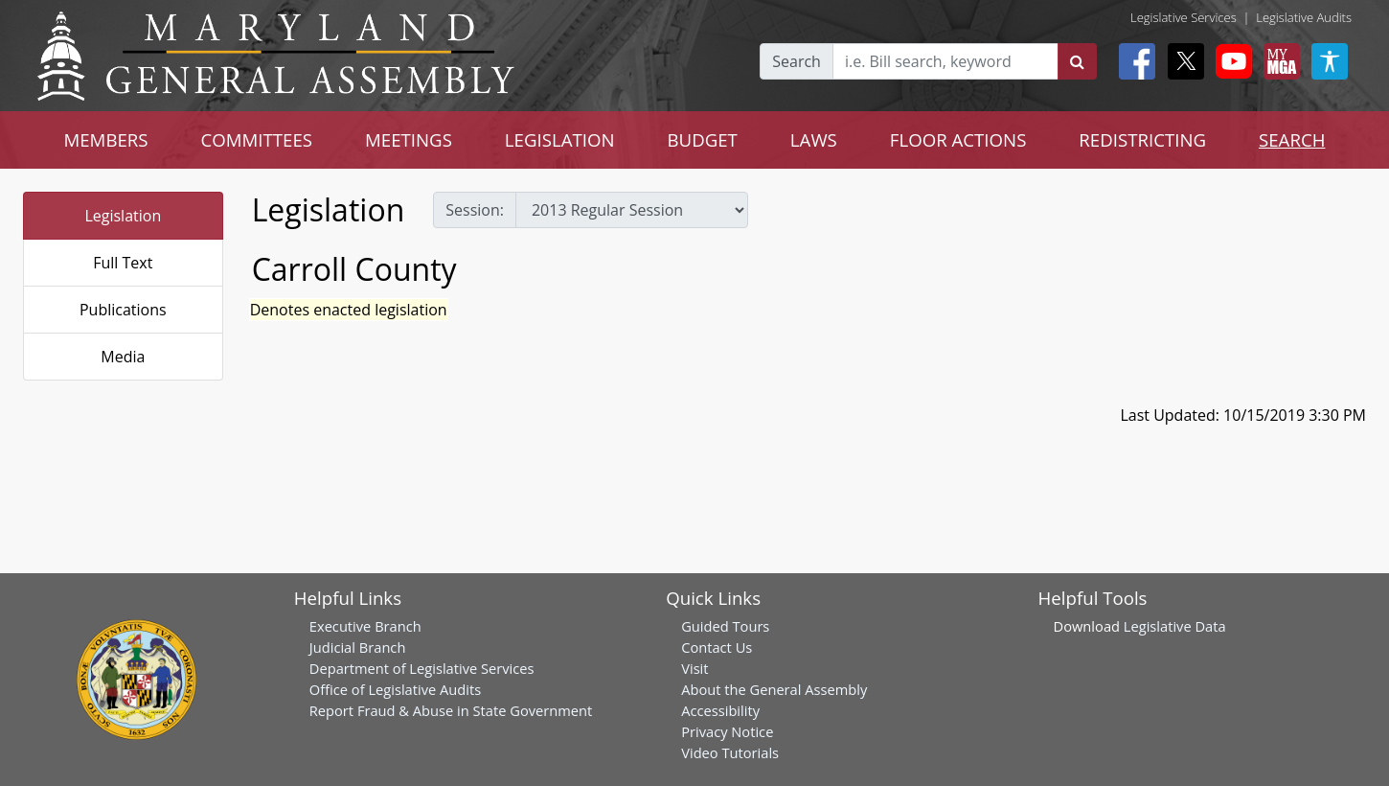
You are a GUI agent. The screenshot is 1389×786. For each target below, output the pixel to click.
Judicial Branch (357, 647)
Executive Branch (365, 626)
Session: (474, 209)
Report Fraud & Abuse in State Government (450, 710)
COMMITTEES (257, 139)
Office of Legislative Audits (395, 689)
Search (796, 61)
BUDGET (702, 139)
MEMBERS (105, 139)
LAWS (813, 139)
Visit (694, 668)
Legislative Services (1183, 17)
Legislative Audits (1304, 17)
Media (123, 356)
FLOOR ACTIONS (958, 139)
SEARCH (1292, 139)
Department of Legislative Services (422, 668)
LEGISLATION (560, 139)
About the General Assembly (774, 689)
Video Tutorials (730, 752)
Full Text (122, 262)
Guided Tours (725, 626)
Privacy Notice (727, 731)
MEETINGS (408, 139)
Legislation (122, 215)
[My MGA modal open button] (1278, 61)
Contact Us (716, 647)
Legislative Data (1175, 626)
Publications (123, 309)
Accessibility (720, 710)
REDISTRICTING (1142, 139)
